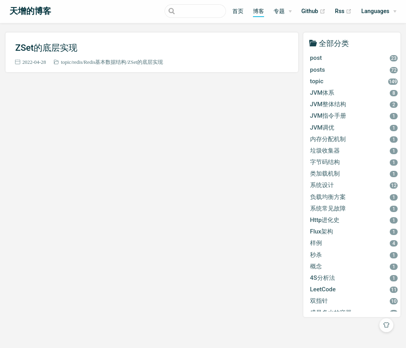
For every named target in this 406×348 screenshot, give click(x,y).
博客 (258, 11)
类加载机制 (354, 173)
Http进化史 (354, 220)
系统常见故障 (354, 208)
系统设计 (354, 185)
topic (66, 62)
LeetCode (354, 289)
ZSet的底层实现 (46, 47)
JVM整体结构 (354, 104)
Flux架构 (354, 231)
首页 (237, 11)
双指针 (354, 300)
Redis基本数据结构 (105, 62)
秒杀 (354, 254)
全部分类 (334, 43)
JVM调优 (354, 127)
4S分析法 (354, 277)
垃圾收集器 (354, 150)
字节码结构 (354, 162)
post (354, 57)
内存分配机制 (354, 139)
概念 (354, 266)
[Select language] (378, 11)
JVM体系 (354, 92)
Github (313, 11)
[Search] (186, 11)
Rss (343, 11)
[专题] (283, 11)
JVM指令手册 (354, 115)
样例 (354, 243)
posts (354, 69)
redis (77, 62)
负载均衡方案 (354, 197)
